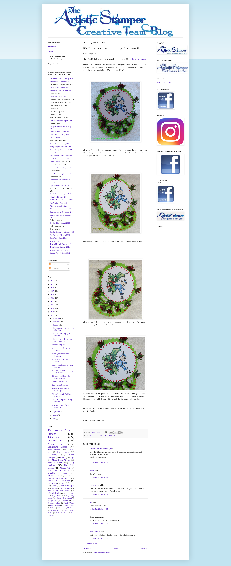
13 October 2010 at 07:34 (99, 494)
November (57, 322)
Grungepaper (66, 488)
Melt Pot (53, 508)
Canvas (54, 488)
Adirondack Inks (54, 493)
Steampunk (66, 481)
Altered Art (65, 468)
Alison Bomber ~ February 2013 (61, 79)
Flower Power (69, 493)
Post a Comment (92, 543)
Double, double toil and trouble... (60, 355)
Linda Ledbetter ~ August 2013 (61, 168)
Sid (91, 502)
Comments (54, 269)
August (55, 415)
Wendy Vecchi (69, 503)
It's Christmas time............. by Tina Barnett (62, 371)
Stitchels (65, 505)
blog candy (56, 495)
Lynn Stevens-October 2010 (60, 186)
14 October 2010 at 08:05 (99, 509)
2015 (53, 298)
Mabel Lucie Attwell (103, 436)
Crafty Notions (55, 505)
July (54, 418)
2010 (53, 315)
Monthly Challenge (57, 473)
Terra (72, 505)
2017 (53, 291)
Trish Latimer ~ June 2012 (59, 250)
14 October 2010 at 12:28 (99, 524)
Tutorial (52, 515)
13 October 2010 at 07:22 (99, 463)
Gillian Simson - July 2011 (59, 135)
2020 (53, 281)
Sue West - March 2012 (58, 238)
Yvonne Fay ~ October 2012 (60, 253)
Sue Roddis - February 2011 (60, 235)
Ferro (72, 513)
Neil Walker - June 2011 (58, 203)
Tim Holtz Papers (67, 486)
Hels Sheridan (95, 532)
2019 (53, 284)
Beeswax (61, 508)
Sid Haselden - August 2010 (60, 223)
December (56, 318)
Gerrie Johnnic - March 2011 (60, 132)
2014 (53, 301)
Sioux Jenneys (54, 449)
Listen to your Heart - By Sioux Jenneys (61, 377)
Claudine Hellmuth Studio (58, 478)
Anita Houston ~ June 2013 (59, 88)
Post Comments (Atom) (101, 553)
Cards (62, 457)
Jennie (50, 51)
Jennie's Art (52, 481)
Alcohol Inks (53, 475)
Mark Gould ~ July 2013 (58, 197)
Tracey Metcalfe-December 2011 (61, 244)
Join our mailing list (164, 83)
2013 (53, 305)
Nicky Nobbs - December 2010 (61, 209)
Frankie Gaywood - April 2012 (61, 121)
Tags (72, 457)
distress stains (63, 452)
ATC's (63, 483)
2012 (53, 308)
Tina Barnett (114, 436)
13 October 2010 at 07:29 (99, 477)
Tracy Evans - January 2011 (60, 247)
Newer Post (88, 549)
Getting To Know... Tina (60, 382)
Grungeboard (52, 500)
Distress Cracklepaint (64, 498)
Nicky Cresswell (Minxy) (59, 206)
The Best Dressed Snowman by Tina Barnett (62, 340)
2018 (53, 288)
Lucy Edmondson (56, 183)
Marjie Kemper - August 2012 (60, 194)
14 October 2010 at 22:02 (99, 538)
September (57, 412)
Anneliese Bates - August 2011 (61, 91)
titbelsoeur (52, 46)
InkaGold (64, 500)
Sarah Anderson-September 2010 (61, 212)
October (56, 325)
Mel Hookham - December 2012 (61, 200)
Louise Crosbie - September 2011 (62, 180)
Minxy (72, 483)
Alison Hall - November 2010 (60, 82)
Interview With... (56, 510)
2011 (53, 312)
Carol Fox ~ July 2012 (58, 97)
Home (116, 549)
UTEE (54, 486)
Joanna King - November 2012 (61, 150)
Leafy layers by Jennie (60, 385)
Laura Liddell (55, 162)
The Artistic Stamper (139, 59)
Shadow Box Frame (62, 513)
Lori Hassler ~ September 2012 (61, 174)
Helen (92, 471)
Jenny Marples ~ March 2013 (60, 147)
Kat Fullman (54, 153)
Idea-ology (52, 455)
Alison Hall (56, 443)
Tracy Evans (94, 485)
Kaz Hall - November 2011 (59, 159)
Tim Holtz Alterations (58, 470)
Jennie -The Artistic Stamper (101, 449)
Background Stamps (57, 447)
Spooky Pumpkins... (59, 345)
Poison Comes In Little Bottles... (60, 360)
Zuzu (67, 475)
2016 (53, 295)
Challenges (70, 508)
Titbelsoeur (54, 437)
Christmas (92, 436)
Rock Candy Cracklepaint (58, 491)
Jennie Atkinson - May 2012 (60, 144)
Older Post (143, 549)
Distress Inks (56, 440)
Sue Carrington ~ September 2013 (62, 232)
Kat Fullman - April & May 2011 (61, 156)
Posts (52, 264)
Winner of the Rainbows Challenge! (60, 389)
